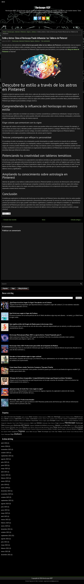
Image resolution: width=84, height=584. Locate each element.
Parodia (60, 427)
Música (25, 427)
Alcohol (26, 417)
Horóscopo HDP (42, 7)
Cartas (27, 418)
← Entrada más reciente (9, 220)
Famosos (75, 420)
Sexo (9, 431)
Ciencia (44, 418)
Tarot (30, 431)
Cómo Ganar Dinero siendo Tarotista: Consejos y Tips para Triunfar (31, 367)
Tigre (50, 431)
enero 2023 (4, 526)
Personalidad (79, 427)
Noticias (32, 427)
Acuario (18, 417)
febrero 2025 (5, 478)
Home (4, 32)
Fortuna (81, 420)
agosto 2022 (5, 539)
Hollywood (61, 423)
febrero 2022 (5, 548)
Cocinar (60, 418)
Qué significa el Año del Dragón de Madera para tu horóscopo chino (31, 324)
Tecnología (45, 431)
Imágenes (32, 425)
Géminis (39, 423)
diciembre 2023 (5, 491)
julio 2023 (4, 507)
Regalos (59, 429)
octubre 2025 (5, 453)
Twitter (68, 431)
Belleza (72, 417)
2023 (8, 417)
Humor (26, 425)
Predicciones (27, 429)
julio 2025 (4, 462)
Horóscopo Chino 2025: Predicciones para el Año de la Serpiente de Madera (34, 346)
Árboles (40, 417)
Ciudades (52, 418)
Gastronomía (26, 423)
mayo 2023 (4, 513)
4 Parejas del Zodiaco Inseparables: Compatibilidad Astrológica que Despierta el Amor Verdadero (41, 378)
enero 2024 (4, 488)
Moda (16, 427)
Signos (29, 32)
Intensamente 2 (51, 425)
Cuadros (11, 420)
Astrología (57, 417)
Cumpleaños (16, 420)
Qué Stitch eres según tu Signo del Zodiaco (24, 313)
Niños (28, 427)
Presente (33, 429)
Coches (56, 418)
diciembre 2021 (5, 555)
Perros (72, 427)
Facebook (70, 420)
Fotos (13, 423)
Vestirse (81, 431)
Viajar (2, 434)
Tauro (39, 431)
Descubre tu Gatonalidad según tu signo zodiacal (25, 356)
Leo (66, 425)
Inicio (3, 2)
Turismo (64, 431)
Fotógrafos (9, 423)
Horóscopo (11, 32)
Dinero (40, 420)
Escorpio (53, 420)
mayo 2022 (4, 545)
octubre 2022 (5, 532)
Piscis (12, 429)
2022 (5, 417)
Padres (51, 427)
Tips (56, 431)
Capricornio (18, 419)
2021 (2, 417)
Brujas (81, 417)
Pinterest (23, 32)
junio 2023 (4, 510)
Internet (17, 32)
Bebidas (68, 417)
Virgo (12, 434)
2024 (11, 417)
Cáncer (6, 419)
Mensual (12, 427)
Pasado (64, 427)
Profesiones (38, 429)
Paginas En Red (33, 581)
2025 (14, 417)
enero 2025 (4, 481)
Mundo (20, 427)
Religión (64, 429)
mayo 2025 (4, 468)
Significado (14, 431)
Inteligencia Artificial (41, 425)
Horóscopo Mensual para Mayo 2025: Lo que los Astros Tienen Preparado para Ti (35, 335)
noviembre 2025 (6, 449)
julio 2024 (4, 484)
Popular (5, 288)
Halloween (45, 423)
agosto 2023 (5, 504)
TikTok (53, 431)
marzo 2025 (4, 475)
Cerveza (40, 418)
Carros (23, 418)
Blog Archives (23, 288)
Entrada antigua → (76, 220)
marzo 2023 (4, 519)
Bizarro (77, 417)
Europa (66, 420)
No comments (45, 41)
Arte (52, 417)
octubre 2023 (5, 497)
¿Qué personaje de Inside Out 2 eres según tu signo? (26, 389)
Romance (74, 429)
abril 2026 (4, 443)
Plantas (21, 429)
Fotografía (3, 423)
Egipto (48, 420)
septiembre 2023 (6, 500)
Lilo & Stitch (74, 425)
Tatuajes (35, 431)
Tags (13, 288)
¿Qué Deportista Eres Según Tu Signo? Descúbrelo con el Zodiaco (31, 302)
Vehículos (76, 431)
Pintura (8, 429)
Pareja (55, 427)
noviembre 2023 (6, 494)
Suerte (27, 431)
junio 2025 (4, 465)
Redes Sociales (52, 429)
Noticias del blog (39, 427)
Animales (35, 417)
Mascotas (7, 427)
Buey (2, 418)
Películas (68, 427)
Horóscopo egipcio (9, 425)
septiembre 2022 (6, 535)
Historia (53, 423)
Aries (49, 417)
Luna (81, 425)
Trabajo (60, 431)
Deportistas (34, 420)
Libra (68, 425)
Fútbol (17, 423)
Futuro (21, 423)
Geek (35, 423)
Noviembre (46, 427)
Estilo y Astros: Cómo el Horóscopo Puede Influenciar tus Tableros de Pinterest (34, 38)
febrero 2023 (5, 523)
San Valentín (4, 431)
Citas (48, 418)
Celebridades (34, 418)
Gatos (32, 423)
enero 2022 (4, 551)
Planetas (16, 429)
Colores (65, 418)
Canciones (11, 418)
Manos (2, 427)
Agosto (23, 417)
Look (79, 425)
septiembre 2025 (6, 456)
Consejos (80, 418)
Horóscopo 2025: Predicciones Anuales (22, 400)
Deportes (28, 420)
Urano (72, 431)
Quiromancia (44, 429)
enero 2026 (4, 446)
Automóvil (63, 417)
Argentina (44, 417)
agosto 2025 (5, 459)
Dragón (44, 420)
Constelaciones (4, 420)
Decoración (22, 420)
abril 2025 (4, 472)
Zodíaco (34, 32)
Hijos (49, 423)
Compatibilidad (72, 418)
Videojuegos (7, 434)
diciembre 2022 (5, 529)
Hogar (57, 423)
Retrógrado (68, 429)
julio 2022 (4, 542)
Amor (30, 417)
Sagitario (80, 429)
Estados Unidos (60, 420)
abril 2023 (4, 516)
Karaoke (62, 425)
